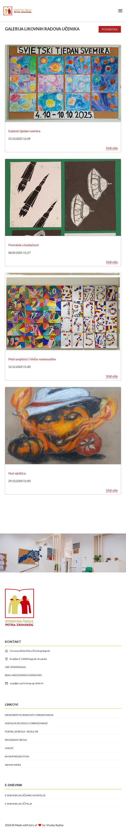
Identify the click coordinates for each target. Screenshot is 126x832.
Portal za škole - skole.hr (21, 731)
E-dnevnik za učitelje (18, 803)
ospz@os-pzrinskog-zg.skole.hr (24, 683)
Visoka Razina (55, 825)
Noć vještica (17, 473)
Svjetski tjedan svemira (24, 131)
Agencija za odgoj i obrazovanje (26, 723)
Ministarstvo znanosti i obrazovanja (29, 714)
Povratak (110, 29)
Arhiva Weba (13, 764)
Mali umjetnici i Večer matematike (32, 359)
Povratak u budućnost (23, 245)
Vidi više (112, 148)
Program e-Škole (16, 739)
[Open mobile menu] (120, 10)
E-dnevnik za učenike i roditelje (25, 795)
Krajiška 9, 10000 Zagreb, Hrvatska (26, 659)
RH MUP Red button (17, 756)
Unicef (9, 748)
